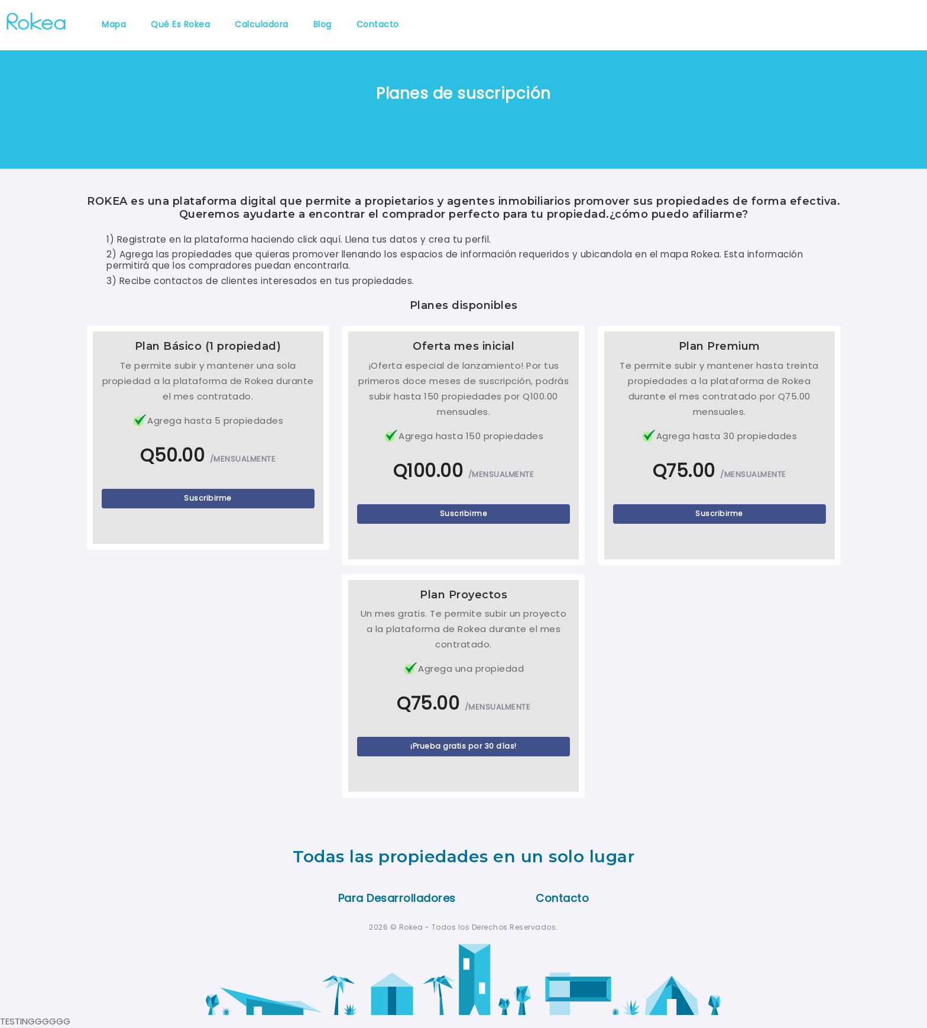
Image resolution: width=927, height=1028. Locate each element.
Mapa (114, 24)
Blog (322, 24)
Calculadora (262, 24)
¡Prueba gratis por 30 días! (463, 746)
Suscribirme (208, 498)
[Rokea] (36, 20)
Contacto (377, 24)
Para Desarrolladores (397, 898)
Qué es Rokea (180, 24)
